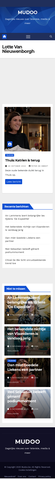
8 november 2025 (19, 378)
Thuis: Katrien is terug (22, 160)
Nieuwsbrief (9, 476)
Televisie (9, 155)
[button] (51, 36)
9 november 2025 (19, 315)
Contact (32, 476)
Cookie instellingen (27, 470)
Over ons (22, 476)
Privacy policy (44, 476)
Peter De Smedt (38, 166)
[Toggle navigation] (28, 36)
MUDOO (27, 12)
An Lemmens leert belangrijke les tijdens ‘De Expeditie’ (26, 302)
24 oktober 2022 (17, 166)
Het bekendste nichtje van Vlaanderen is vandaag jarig (26, 333)
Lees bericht (14, 181)
